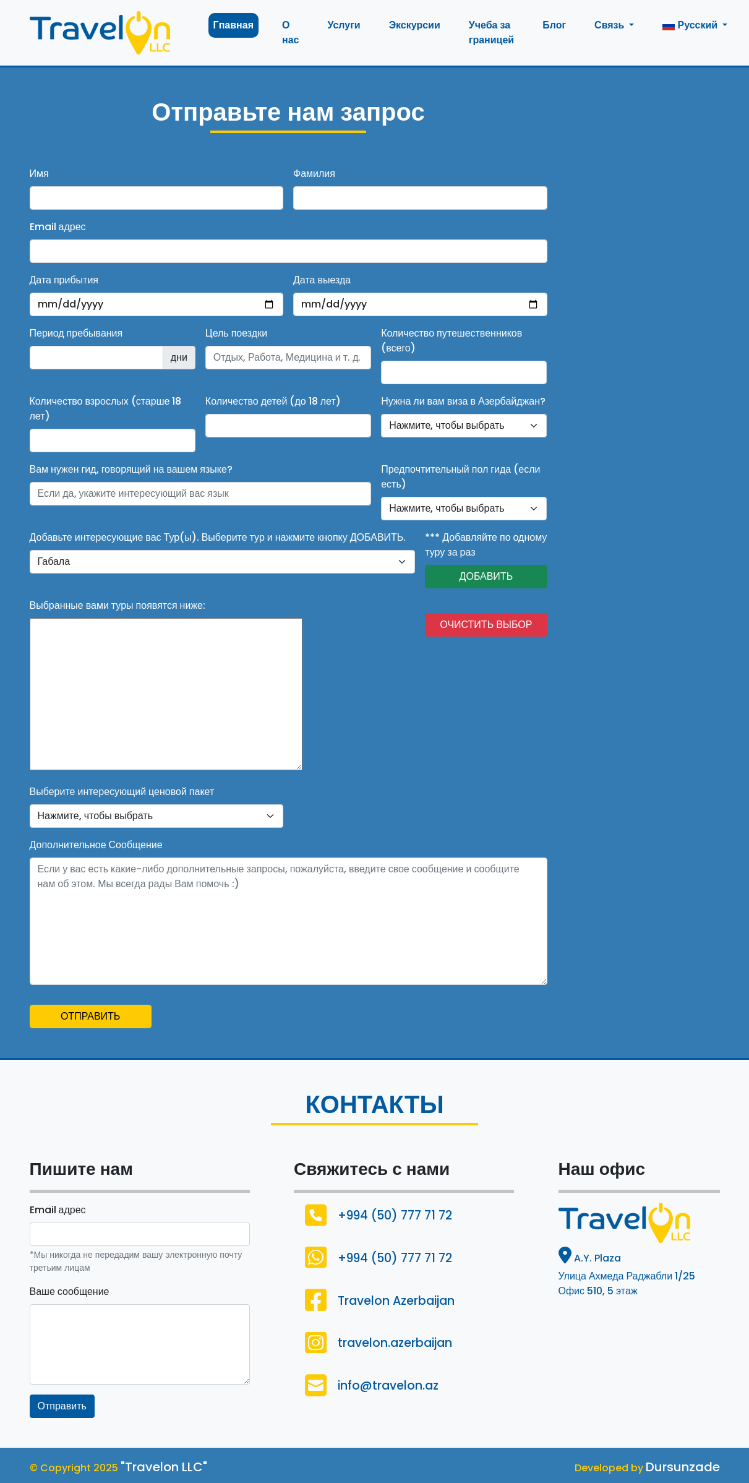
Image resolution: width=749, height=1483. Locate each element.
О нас (290, 32)
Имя (39, 173)
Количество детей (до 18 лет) (273, 401)
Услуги (343, 25)
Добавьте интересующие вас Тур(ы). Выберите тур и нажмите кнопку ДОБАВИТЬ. (218, 537)
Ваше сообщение (69, 1291)
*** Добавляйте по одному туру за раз (486, 544)
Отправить (62, 1406)
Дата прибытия (64, 280)
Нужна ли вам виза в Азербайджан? (463, 401)
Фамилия (314, 173)
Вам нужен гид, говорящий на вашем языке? (131, 469)
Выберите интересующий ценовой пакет (122, 791)
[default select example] (223, 562)
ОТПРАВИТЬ (90, 1016)
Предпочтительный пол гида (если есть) (460, 476)
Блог (554, 25)
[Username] (201, 493)
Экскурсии (414, 25)
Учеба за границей (491, 32)
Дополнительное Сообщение (96, 845)
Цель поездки (236, 333)
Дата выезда (322, 280)
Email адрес (58, 227)
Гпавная (233, 25)
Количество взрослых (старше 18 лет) (106, 408)
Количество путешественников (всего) (451, 340)
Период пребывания (76, 333)
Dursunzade (683, 1467)
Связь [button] (610, 25)
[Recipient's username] (96, 357)
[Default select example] (464, 425)
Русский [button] (691, 25)
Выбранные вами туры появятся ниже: (117, 605)
